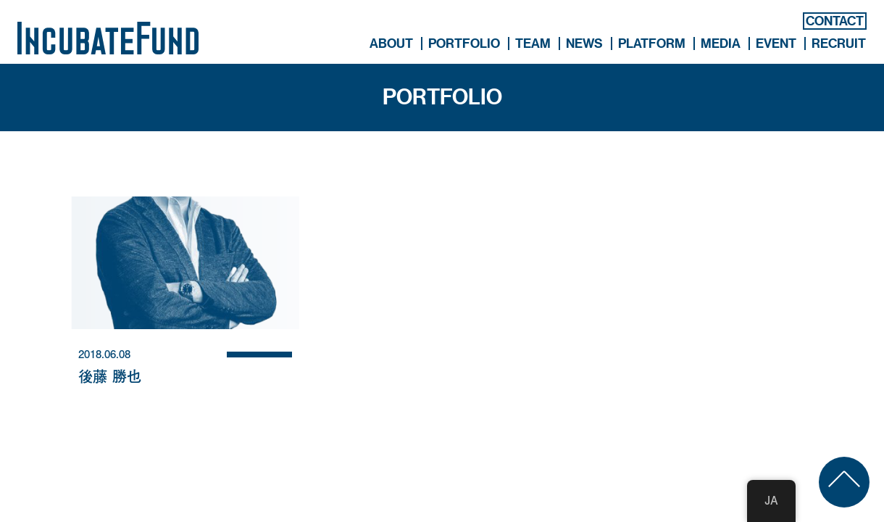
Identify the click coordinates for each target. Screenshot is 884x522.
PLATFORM (651, 43)
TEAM (533, 43)
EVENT (776, 43)
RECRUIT (839, 43)
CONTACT (835, 21)
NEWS (584, 43)
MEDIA (721, 43)
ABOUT (391, 43)
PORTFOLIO (464, 43)
